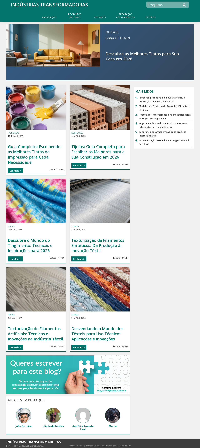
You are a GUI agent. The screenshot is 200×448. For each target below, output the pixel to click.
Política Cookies (76, 445)
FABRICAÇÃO (14, 132)
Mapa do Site (125, 445)
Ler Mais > (15, 170)
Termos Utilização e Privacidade (101, 445)
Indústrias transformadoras (49, 4)
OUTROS (112, 32)
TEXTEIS (11, 226)
